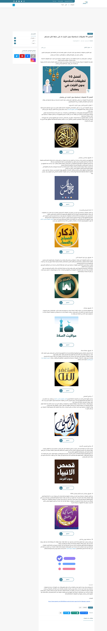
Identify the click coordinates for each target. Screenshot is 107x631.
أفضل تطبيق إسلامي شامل (47, 219)
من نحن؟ (54, 1)
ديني (80, 607)
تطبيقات (72, 4)
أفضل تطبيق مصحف (72, 109)
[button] (84, 613)
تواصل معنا (60, 1)
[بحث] (14, 5)
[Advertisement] (53, 19)
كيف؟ (62, 4)
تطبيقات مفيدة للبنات (71, 548)
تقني (66, 4)
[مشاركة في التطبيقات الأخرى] (60, 613)
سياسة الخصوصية (69, 1)
